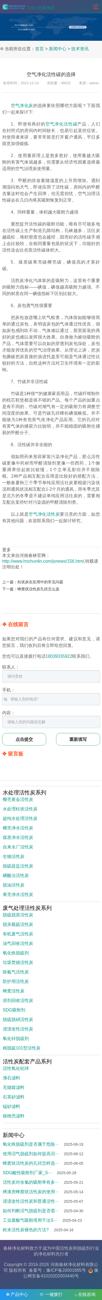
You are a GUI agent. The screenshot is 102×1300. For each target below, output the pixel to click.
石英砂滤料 (13, 1097)
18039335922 (59, 656)
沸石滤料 (11, 1078)
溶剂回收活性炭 (18, 1000)
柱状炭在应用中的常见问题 (40, 582)
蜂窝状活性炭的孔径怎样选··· (30, 1163)
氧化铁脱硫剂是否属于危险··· (30, 1144)
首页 (39, 48)
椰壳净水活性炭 (18, 828)
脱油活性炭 (13, 885)
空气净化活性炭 (44, 514)
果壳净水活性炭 (18, 894)
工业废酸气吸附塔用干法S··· (30, 1220)
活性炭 (66, 1248)
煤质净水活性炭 (18, 837)
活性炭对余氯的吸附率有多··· (30, 1182)
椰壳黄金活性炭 (18, 799)
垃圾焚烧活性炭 (18, 962)
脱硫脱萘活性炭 (18, 915)
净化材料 (46, 1254)
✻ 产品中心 (17, 1294)
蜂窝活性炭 (13, 991)
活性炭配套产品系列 (27, 1061)
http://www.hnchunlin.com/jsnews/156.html (43, 561)
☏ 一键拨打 (50, 1294)
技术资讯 (80, 48)
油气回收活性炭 (18, 943)
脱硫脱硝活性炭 (18, 1019)
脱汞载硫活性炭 (18, 924)
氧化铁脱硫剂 (16, 953)
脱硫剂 (83, 1248)
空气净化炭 (22, 105)
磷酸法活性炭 (16, 875)
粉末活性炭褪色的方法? (26, 1229)
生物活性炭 (13, 856)
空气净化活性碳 (61, 124)
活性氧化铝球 (16, 1068)
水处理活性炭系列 (24, 792)
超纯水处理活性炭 (20, 818)
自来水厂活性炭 (18, 847)
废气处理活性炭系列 (27, 908)
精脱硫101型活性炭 (22, 1048)
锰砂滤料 (11, 1106)
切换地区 (46, 7)
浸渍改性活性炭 (18, 1029)
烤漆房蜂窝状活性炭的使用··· (30, 1191)
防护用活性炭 (16, 981)
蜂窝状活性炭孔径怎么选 (38, 589)
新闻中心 (57, 48)
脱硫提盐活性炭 (18, 866)
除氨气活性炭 (16, 972)
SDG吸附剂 (14, 1010)
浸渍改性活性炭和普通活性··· (30, 1201)
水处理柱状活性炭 (20, 809)
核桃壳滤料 (13, 1116)
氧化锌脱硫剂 (16, 1038)
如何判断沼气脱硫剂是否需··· (30, 1210)
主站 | (32, 7)
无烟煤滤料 (13, 1087)
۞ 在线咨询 (85, 1294)
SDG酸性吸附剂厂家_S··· (27, 1172)
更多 (6, 549)
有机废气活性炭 (18, 934)
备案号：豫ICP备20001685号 (57, 1270)
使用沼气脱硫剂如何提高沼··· (30, 1153)
